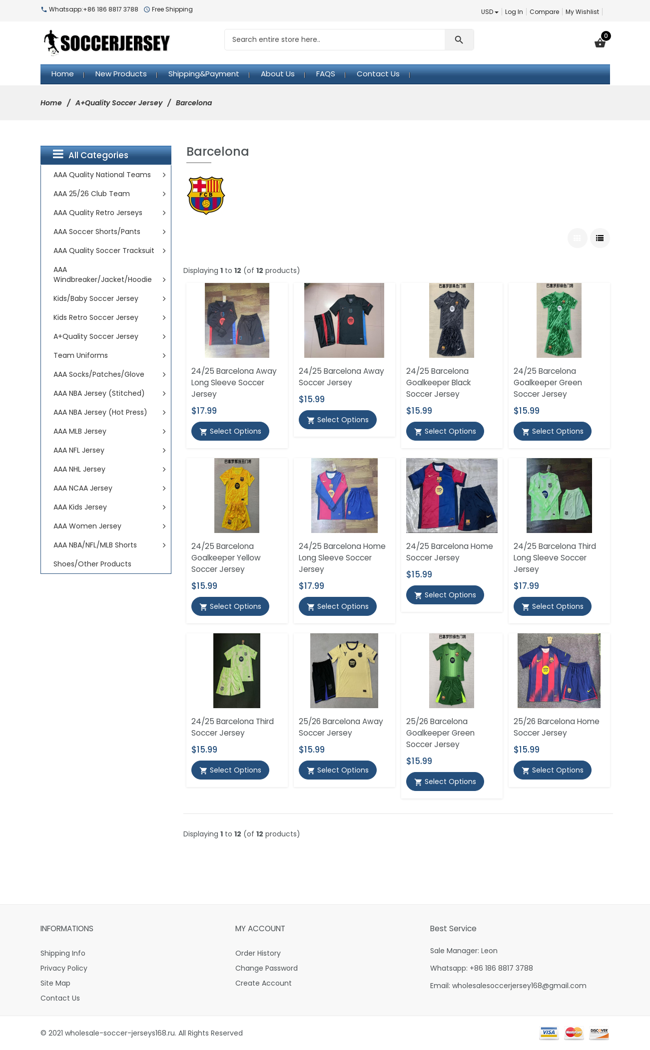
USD (490, 11)
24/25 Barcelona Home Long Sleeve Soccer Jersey (342, 557)
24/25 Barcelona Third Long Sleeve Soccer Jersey (555, 557)
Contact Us (60, 998)
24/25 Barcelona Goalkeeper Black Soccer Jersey (438, 382)
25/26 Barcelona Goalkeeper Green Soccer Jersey (440, 733)
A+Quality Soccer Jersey (118, 103)
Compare (544, 11)
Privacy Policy (63, 968)
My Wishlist (582, 11)
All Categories (90, 154)
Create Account (263, 983)
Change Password (266, 968)
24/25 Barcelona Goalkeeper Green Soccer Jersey (548, 382)
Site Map (55, 983)
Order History (258, 953)
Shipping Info (62, 953)
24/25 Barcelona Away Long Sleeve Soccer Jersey (234, 382)
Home (51, 103)
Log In (514, 11)
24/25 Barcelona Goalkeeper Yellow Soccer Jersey (226, 557)
